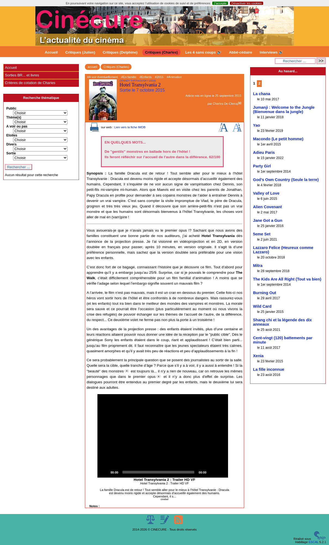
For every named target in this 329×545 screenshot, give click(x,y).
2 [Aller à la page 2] (259, 83)
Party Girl (262, 166)
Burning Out (264, 293)
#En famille (128, 77)
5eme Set (261, 234)
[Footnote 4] (126, 371)
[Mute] (212, 472)
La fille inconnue (268, 369)
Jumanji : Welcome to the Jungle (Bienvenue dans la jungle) (284, 109)
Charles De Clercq (225, 103)
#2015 (159, 77)
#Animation (174, 77)
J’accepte (220, 3)
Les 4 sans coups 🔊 (203, 52)
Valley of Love (266, 193)
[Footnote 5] (158, 376)
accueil (92, 66)
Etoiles (11, 135)
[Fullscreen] (221, 472)
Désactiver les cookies (246, 3)
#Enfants (146, 77)
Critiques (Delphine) (120, 52)
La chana (261, 94)
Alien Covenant (267, 207)
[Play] (104, 472)
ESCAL (313, 542)
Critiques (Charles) (161, 52)
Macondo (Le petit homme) (278, 139)
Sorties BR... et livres (22, 75)
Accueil (51, 52)
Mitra (258, 265)
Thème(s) (13, 117)
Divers (11, 144)
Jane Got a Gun (267, 220)
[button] (163, 436)
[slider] (158, 472)
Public (11, 108)
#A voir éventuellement (102, 77)
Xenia (258, 356)
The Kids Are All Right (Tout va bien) (287, 279)
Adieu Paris (264, 152)
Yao (256, 125)
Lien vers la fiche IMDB (130, 127)
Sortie (11, 153)
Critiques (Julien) (80, 52)
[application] (162, 436)
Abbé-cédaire (240, 52)
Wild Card (262, 306)
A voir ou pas (16, 126)
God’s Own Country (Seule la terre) (286, 179)
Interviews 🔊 (271, 52)
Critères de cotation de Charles (30, 83)
